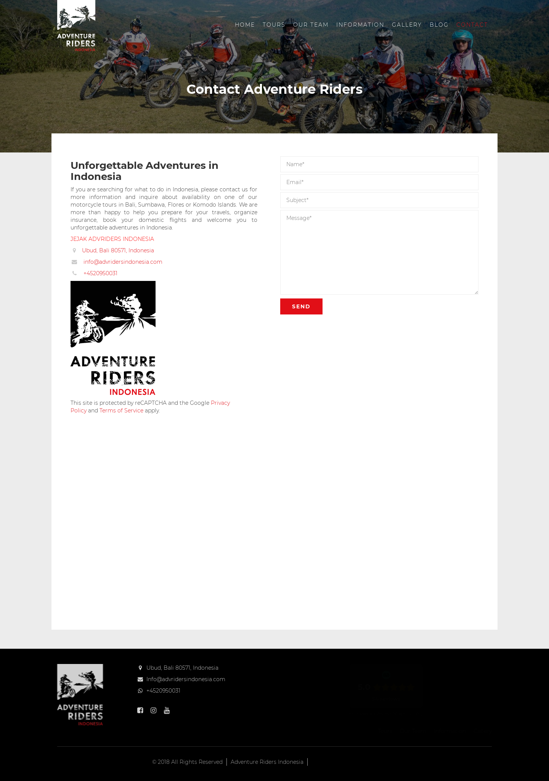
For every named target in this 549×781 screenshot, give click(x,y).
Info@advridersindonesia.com (185, 679)
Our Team (311, 24)
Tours (274, 24)
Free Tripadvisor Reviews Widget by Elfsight (386, 713)
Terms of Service (121, 410)
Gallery (407, 24)
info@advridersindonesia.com (122, 261)
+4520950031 (100, 273)
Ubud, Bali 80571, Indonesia (118, 250)
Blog (439, 24)
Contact (472, 24)
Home (245, 24)
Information (360, 24)
